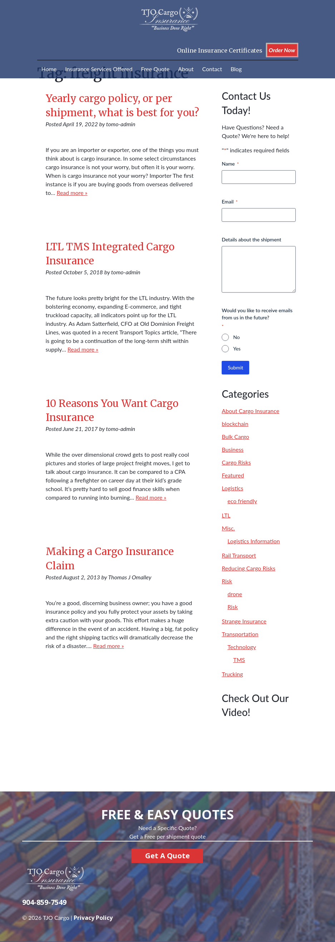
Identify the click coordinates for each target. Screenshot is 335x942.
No (236, 337)
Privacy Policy (93, 918)
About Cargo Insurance (250, 410)
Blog (236, 68)
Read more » (71, 192)
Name (230, 164)
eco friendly (242, 500)
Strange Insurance (244, 621)
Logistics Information (253, 541)
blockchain (235, 423)
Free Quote (155, 68)
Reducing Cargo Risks (248, 568)
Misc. (228, 528)
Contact (212, 68)
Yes (237, 348)
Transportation (240, 634)
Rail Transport (239, 555)
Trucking (232, 674)
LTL (226, 515)
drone (234, 593)
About (186, 68)
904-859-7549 (44, 902)
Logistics (232, 488)
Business (232, 449)
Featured (233, 475)
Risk (227, 581)
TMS (239, 659)
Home (49, 68)
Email (229, 201)
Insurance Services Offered (98, 68)
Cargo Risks (236, 462)
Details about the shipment (251, 239)
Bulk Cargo (235, 436)
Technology (241, 646)
